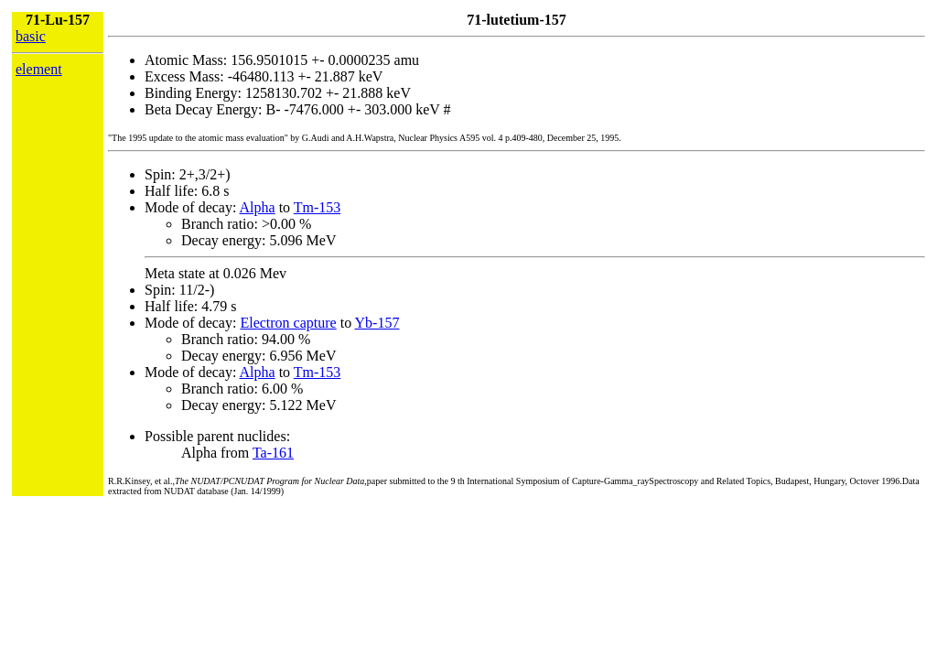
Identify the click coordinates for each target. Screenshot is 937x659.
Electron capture (288, 322)
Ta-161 (273, 452)
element (39, 69)
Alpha (257, 207)
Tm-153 (317, 207)
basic (31, 36)
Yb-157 (377, 322)
